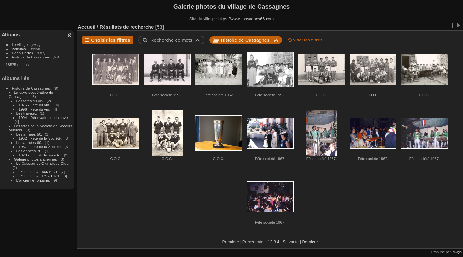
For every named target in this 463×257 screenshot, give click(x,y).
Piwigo (457, 252)
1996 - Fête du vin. (34, 109)
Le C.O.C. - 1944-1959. (38, 172)
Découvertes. (23, 53)
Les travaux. (26, 113)
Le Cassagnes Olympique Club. (42, 163)
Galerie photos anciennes (35, 159)
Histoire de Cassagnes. (31, 57)
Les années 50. (29, 134)
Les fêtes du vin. (30, 101)
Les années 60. (29, 142)
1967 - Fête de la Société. (40, 147)
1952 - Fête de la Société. (40, 138)
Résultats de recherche (126, 27)
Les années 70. (29, 151)
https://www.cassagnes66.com (246, 18)
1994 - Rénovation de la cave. (44, 117)
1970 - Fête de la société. (40, 155)
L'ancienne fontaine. (33, 180)
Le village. (20, 44)
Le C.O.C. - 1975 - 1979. (39, 176)
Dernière (310, 241)
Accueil (86, 27)
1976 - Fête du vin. (34, 105)
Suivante (291, 241)
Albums (11, 34)
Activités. (19, 49)
